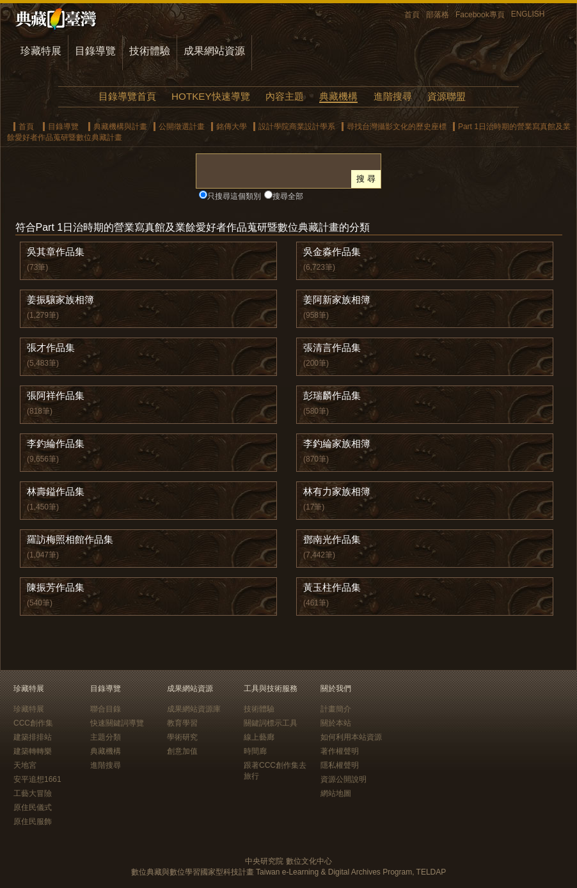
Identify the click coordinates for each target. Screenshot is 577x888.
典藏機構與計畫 (120, 126)
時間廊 (255, 751)
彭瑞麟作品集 (332, 395)
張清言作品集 (332, 347)
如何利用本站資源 (351, 737)
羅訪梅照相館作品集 (70, 539)
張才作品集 (51, 347)
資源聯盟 (446, 96)
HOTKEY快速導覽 (210, 96)
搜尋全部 (288, 196)
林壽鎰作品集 (55, 491)
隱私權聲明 (339, 765)
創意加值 (182, 751)
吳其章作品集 (55, 251)
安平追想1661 (37, 779)
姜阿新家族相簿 (336, 299)
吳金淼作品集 (332, 251)
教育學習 (182, 723)
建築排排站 (32, 737)
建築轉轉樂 (32, 751)
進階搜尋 (393, 96)
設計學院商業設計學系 (296, 126)
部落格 (437, 14)
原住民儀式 (32, 807)
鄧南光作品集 (332, 539)
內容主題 (284, 96)
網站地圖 (335, 793)
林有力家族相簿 (336, 491)
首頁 (412, 14)
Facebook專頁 (480, 14)
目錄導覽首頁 (127, 96)
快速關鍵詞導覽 (117, 723)
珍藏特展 (40, 50)
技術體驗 (149, 50)
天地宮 (24, 765)
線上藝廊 (259, 737)
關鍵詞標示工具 (270, 723)
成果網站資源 (214, 50)
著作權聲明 (339, 751)
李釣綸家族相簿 (336, 443)
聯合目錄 (105, 709)
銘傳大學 (231, 126)
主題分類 (105, 737)
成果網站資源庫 (194, 709)
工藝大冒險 (32, 793)
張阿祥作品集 (55, 395)
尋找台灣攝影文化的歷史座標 (397, 126)
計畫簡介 (335, 709)
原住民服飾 (32, 821)
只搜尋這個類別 (234, 196)
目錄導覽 (95, 50)
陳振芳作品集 (55, 587)
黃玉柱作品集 (332, 587)
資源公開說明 (343, 779)
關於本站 (335, 723)
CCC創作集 (33, 723)
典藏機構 (338, 96)
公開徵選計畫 (182, 126)
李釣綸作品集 (55, 443)
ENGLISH (528, 14)
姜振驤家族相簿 (60, 299)
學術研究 (182, 737)
